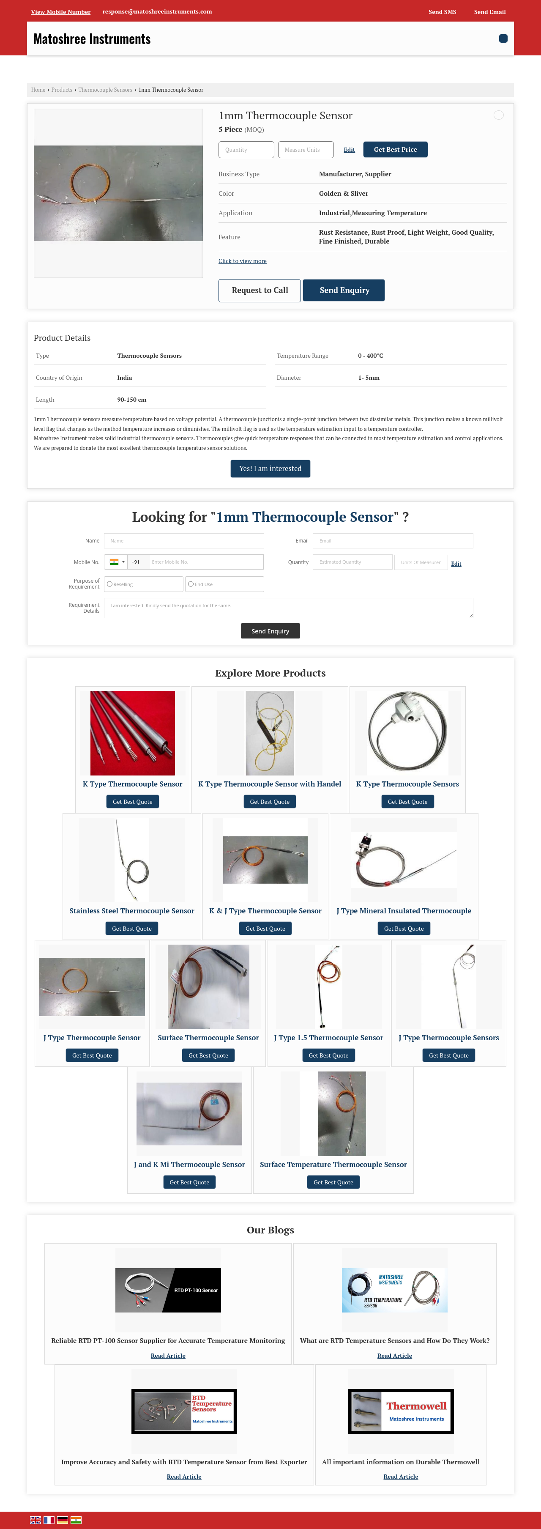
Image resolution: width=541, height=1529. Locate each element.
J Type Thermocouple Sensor (92, 1037)
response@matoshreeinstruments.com (157, 11)
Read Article (168, 1355)
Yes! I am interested (270, 468)
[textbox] (306, 149)
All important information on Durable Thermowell (401, 1462)
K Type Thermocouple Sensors (407, 784)
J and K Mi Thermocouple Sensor (189, 1164)
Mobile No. (87, 562)
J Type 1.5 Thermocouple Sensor (328, 1037)
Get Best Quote (133, 801)
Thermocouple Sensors (106, 89)
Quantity (298, 562)
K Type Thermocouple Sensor (133, 784)
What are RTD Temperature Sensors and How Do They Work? (395, 1340)
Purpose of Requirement (83, 584)
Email (302, 540)
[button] (60, 12)
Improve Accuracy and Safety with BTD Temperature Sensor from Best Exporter (184, 1462)
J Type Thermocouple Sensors (449, 1037)
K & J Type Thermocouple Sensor (265, 910)
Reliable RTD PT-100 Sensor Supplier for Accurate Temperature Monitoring (168, 1340)
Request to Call (260, 290)
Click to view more (243, 261)
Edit (349, 149)
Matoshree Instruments (91, 38)
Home (38, 89)
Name (92, 540)
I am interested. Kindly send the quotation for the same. (288, 608)
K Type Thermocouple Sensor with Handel (269, 784)
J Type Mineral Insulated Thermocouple (403, 910)
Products (62, 89)
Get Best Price (395, 149)
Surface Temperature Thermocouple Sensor (333, 1164)
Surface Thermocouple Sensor (208, 1037)
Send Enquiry (345, 290)
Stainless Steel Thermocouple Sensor (131, 910)
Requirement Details (83, 608)
